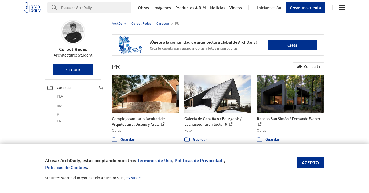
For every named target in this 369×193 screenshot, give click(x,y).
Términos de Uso (154, 160)
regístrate (133, 177)
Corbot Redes (73, 49)
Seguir (73, 69)
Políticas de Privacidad (198, 160)
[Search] (96, 7)
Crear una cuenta (305, 7)
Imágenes (162, 7)
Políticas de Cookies (66, 167)
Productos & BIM (190, 7)
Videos (235, 7)
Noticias (217, 7)
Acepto (310, 162)
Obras (143, 7)
